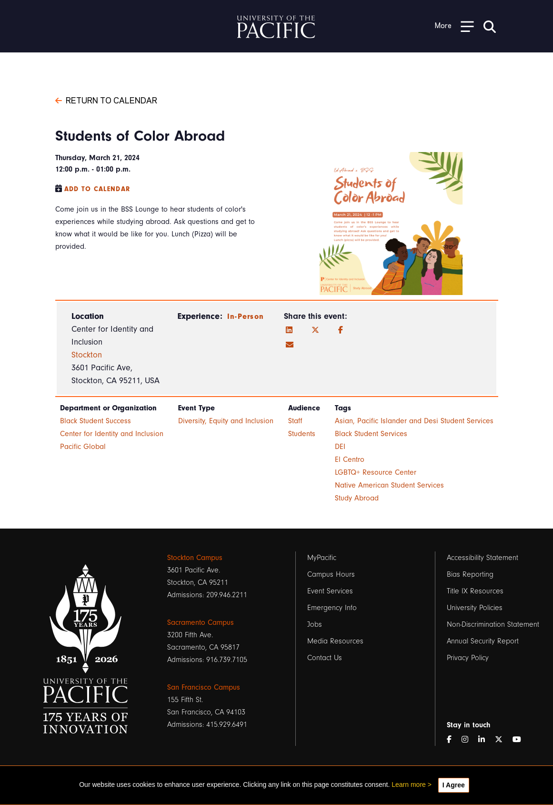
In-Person (245, 316)
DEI (340, 446)
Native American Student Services (389, 485)
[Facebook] (340, 330)
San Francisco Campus (203, 687)
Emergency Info (332, 607)
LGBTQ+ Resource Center (375, 472)
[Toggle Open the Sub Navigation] (454, 26)
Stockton (86, 355)
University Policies (475, 607)
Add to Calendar (97, 189)
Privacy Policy (468, 657)
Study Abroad (357, 498)
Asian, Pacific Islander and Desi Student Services (414, 421)
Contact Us (324, 657)
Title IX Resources (475, 591)
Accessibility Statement (482, 557)
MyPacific (321, 557)
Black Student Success (95, 421)
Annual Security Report (483, 641)
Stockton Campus (194, 557)
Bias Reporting (470, 574)
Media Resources (335, 641)
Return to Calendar (106, 99)
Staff (295, 421)
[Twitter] (315, 330)
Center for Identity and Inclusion (111, 433)
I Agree (453, 785)
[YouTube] (521, 740)
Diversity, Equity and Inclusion (225, 421)
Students (301, 433)
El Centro (349, 459)
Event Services (330, 591)
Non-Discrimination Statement (493, 624)
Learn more (409, 784)
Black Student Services (371, 433)
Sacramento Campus (200, 622)
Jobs (314, 624)
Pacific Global (83, 446)
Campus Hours (331, 574)
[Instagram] (469, 740)
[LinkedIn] (289, 330)
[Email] (289, 345)
